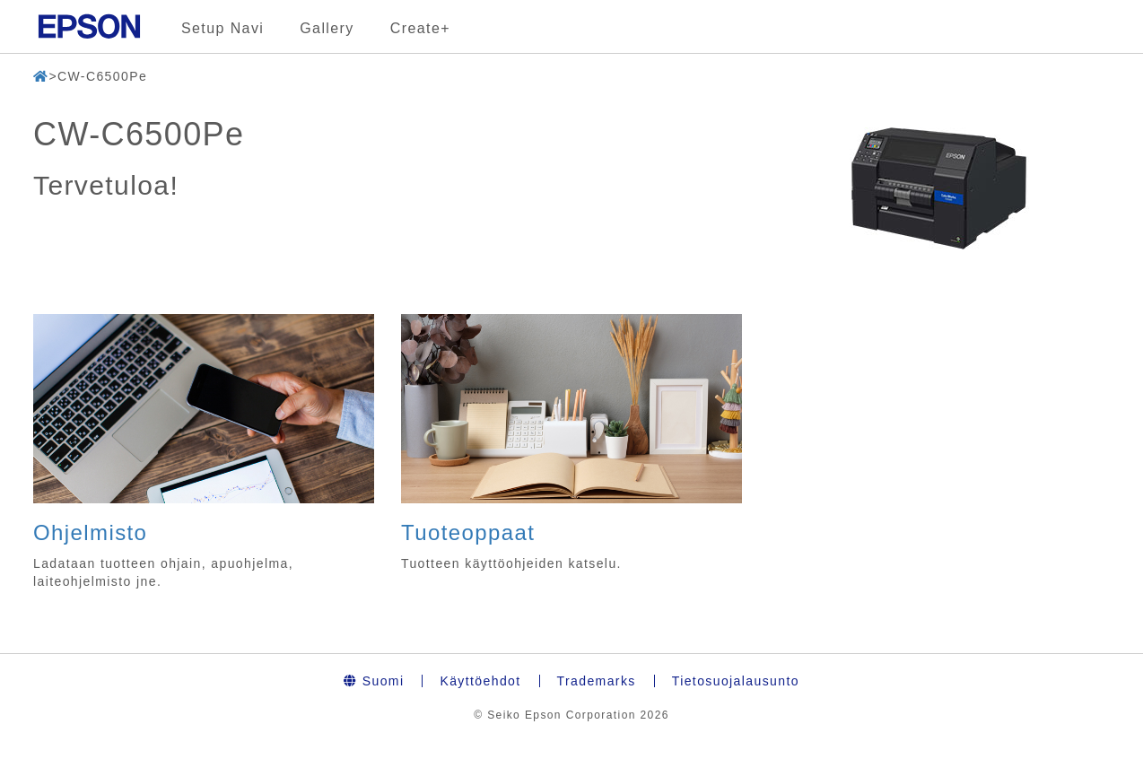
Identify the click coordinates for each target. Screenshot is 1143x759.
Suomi (374, 681)
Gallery (326, 28)
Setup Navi (222, 28)
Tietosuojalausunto (735, 681)
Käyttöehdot (480, 681)
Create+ (420, 28)
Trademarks (596, 681)
